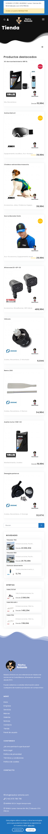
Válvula (7, 319)
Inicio (6, 702)
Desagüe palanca (11, 473)
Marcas (7, 713)
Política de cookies (11, 762)
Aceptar (30, 830)
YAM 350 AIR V (12, 602)
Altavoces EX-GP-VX (12, 267)
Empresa (7, 706)
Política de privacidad (12, 754)
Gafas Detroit (10, 113)
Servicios (7, 709)
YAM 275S (10, 615)
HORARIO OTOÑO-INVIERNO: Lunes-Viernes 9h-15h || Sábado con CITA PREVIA (24, 4)
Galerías (7, 717)
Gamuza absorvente (15, 566)
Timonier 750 (11, 540)
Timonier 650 (11, 553)
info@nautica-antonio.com (16, 795)
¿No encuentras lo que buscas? (17, 746)
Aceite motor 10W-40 (13, 422)
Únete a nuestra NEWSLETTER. (17, 11)
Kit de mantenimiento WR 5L (15, 61)
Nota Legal (8, 750)
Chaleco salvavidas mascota (16, 164)
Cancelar (18, 830)
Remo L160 (8, 370)
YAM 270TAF (11, 590)
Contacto (8, 725)
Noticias (7, 721)
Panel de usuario (10, 732)
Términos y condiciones (14, 758)
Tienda (6, 728)
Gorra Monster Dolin (12, 216)
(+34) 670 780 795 (13, 799)
